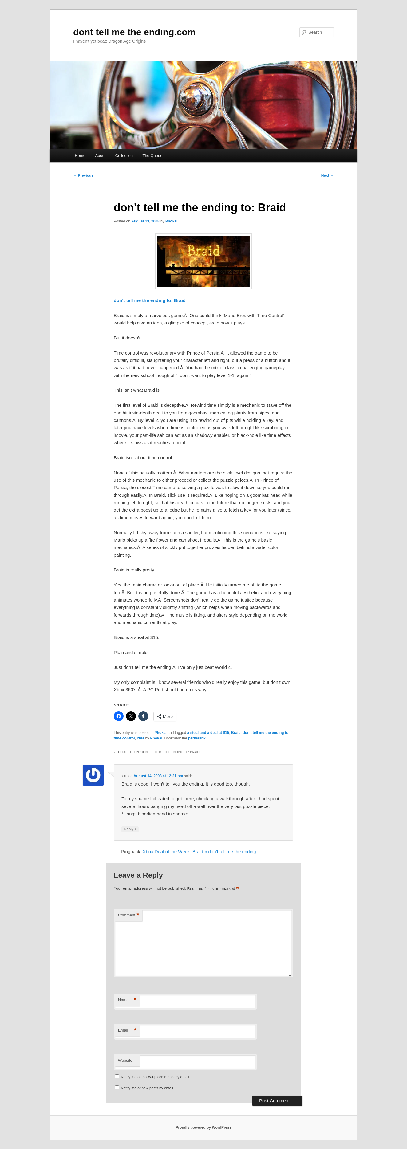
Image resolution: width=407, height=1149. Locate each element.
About (100, 155)
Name (127, 1000)
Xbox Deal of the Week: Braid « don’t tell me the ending (199, 851)
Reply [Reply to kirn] (130, 829)
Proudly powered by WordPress (203, 1127)
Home (80, 155)
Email (127, 1030)
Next (327, 175)
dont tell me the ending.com (134, 32)
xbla (140, 738)
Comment (128, 915)
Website (125, 1060)
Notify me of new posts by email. (147, 1088)
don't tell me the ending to (265, 733)
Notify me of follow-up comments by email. (155, 1077)
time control (124, 738)
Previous (83, 175)
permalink (197, 738)
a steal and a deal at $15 (208, 733)
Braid (236, 733)
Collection (124, 155)
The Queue (152, 155)
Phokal (171, 221)
